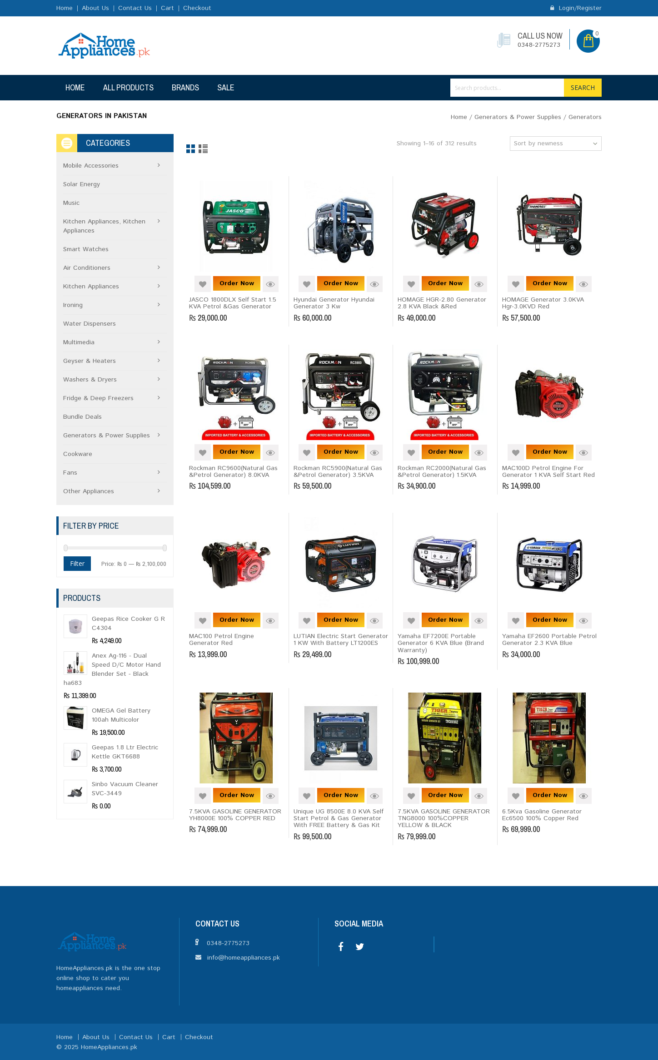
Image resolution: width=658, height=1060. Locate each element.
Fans (70, 472)
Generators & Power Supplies (517, 117)
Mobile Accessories (91, 165)
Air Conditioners (86, 267)
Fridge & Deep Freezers (98, 398)
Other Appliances (88, 491)
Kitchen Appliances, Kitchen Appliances (104, 226)
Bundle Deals (82, 416)
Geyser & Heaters (89, 361)
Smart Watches (86, 249)
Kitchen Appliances (91, 286)
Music (71, 203)
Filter (77, 563)
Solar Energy (81, 184)
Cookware (77, 454)
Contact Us (135, 8)
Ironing (73, 305)
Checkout (197, 8)
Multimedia (79, 342)
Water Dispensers (89, 323)
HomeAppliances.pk (109, 1047)
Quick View (271, 284)
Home (64, 8)
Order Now (236, 283)
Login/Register (576, 8)
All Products (128, 87)
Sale (225, 87)
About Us (95, 8)
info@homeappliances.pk (243, 957)
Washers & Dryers (90, 379)
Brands (185, 87)
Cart (167, 8)
